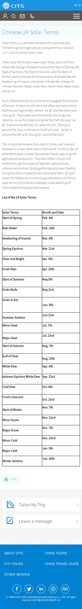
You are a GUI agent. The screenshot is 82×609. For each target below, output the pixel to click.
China (6, 53)
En (76, 5)
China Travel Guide (62, 564)
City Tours (13, 564)
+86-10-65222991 (32, 16)
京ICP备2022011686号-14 (46, 600)
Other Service (17, 574)
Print (13, 479)
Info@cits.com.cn (22, 16)
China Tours (56, 553)
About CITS (13, 553)
